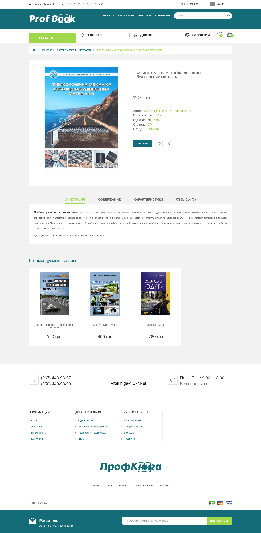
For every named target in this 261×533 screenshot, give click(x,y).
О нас (34, 420)
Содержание (109, 199)
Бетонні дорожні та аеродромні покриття (54, 326)
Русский (218, 4)
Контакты (124, 485)
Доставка (36, 426)
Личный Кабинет (133, 420)
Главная (96, 485)
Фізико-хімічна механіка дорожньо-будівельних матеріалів (129, 50)
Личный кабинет (144, 485)
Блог (110, 485)
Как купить (37, 438)
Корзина (164, 485)
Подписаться (219, 520)
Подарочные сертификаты (93, 426)
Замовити (143, 143)
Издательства (85, 420)
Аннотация (75, 199)
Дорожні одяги (156, 324)
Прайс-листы (38, 432)
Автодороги (85, 50)
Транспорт (46, 50)
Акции (81, 438)
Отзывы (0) (186, 199)
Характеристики (148, 199)
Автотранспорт (65, 50)
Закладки (129, 432)
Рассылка (129, 438)
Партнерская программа (92, 432)
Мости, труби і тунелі (105, 324)
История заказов (133, 426)
